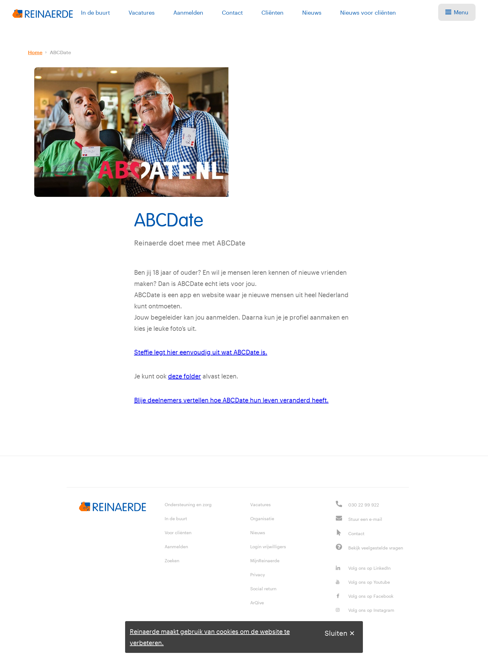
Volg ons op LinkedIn (363, 567)
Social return (263, 587)
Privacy (257, 573)
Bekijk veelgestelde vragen (375, 546)
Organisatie (262, 517)
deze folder (184, 375)
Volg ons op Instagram (365, 609)
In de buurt (95, 12)
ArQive (257, 601)
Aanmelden (188, 12)
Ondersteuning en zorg (188, 503)
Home (35, 52)
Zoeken (172, 559)
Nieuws (311, 12)
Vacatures (142, 12)
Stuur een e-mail (365, 518)
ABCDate (60, 52)
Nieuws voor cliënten (368, 12)
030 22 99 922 (363, 503)
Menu (456, 12)
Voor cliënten (178, 531)
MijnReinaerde (264, 559)
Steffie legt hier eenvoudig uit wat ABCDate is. (200, 352)
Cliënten (272, 12)
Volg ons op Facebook (364, 595)
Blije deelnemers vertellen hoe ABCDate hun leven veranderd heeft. (231, 399)
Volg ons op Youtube (363, 581)
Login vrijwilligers (268, 545)
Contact (232, 12)
